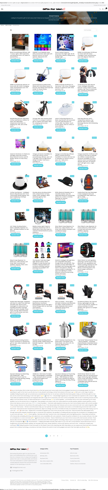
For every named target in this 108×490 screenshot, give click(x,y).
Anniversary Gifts (44, 453)
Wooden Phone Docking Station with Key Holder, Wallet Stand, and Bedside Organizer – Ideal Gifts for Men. (43, 345)
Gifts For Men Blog (82, 480)
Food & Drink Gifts (75, 458)
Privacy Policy (65, 480)
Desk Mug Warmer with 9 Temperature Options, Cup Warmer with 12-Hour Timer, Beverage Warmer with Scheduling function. (88, 124)
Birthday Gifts (43, 456)
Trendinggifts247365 (16, 470)
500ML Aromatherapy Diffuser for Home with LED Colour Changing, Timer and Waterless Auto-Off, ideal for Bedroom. (20, 89)
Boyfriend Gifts (44, 458)
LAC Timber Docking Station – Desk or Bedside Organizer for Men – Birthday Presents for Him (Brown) (19, 231)
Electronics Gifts (74, 456)
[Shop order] (90, 30)
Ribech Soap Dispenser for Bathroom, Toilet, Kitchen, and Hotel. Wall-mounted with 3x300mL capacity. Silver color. (19, 265)
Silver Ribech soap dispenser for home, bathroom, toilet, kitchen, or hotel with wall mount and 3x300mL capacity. (87, 231)
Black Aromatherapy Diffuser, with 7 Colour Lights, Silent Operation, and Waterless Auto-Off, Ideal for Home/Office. (20, 57)
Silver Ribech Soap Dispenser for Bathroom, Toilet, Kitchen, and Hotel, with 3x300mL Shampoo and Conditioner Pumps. (65, 231)
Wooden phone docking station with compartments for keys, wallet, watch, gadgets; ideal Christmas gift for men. (42, 197)
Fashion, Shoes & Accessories (78, 463)
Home (2, 25)
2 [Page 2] (50, 436)
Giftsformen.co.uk (21, 480)
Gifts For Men (8, 25)
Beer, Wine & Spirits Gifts (46, 461)
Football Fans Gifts (75, 461)
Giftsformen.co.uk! (32, 455)
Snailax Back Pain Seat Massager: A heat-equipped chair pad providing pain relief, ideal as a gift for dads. (87, 197)
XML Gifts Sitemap (93, 480)
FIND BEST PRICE (15, 62)
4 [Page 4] (57, 436)
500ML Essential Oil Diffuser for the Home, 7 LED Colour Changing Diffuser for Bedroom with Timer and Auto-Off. (65, 89)
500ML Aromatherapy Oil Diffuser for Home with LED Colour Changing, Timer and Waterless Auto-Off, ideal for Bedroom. (87, 57)
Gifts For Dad (73, 453)
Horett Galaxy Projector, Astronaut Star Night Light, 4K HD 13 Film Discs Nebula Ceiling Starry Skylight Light (65, 57)
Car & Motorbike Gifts (45, 463)
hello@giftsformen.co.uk (19, 467)
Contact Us (73, 480)
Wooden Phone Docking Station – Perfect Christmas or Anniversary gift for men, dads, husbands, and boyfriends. (20, 345)
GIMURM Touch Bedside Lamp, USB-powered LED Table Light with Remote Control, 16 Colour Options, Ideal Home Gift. (42, 57)
